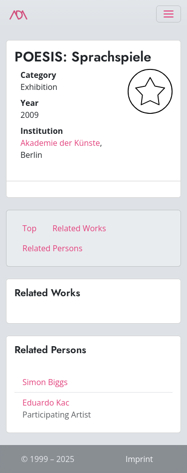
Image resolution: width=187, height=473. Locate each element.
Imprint (139, 459)
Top (29, 228)
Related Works (79, 228)
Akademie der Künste (60, 142)
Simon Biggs (45, 382)
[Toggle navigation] (168, 13)
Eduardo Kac (45, 402)
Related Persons (52, 248)
